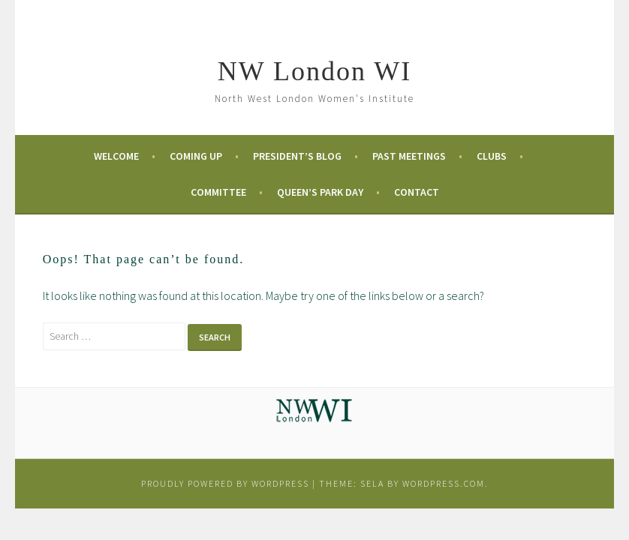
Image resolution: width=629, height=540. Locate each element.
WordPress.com (443, 483)
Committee (218, 192)
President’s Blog (297, 156)
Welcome (116, 156)
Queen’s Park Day (320, 192)
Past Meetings (409, 156)
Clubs (492, 156)
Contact (416, 192)
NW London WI (315, 71)
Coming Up (196, 156)
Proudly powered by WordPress (225, 483)
